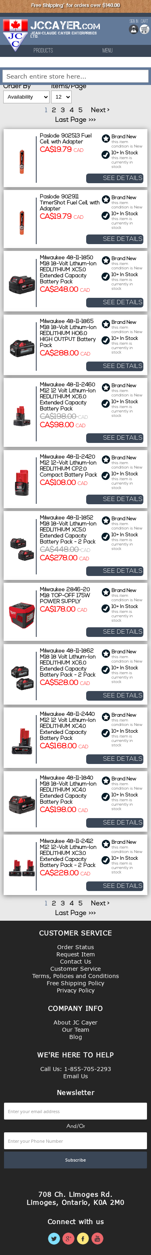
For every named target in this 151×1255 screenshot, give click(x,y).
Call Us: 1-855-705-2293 (75, 1068)
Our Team (75, 1029)
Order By (17, 86)
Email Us (75, 1076)
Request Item (75, 954)
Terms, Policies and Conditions (75, 975)
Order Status (75, 947)
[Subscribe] (75, 1160)
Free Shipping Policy (75, 983)
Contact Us (75, 961)
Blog (75, 1036)
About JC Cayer (75, 1022)
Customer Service (75, 968)
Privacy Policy (76, 990)
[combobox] (75, 76)
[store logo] (15, 35)
